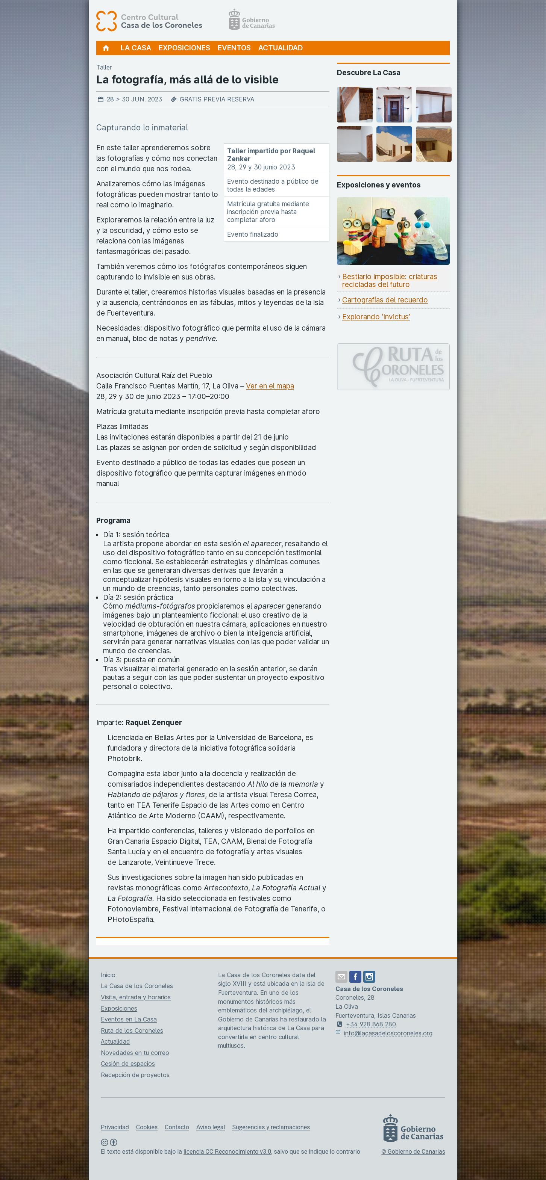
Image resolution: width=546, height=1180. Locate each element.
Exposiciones (184, 48)
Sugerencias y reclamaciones (271, 1127)
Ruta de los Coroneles (132, 1030)
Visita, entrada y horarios (136, 997)
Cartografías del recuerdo (385, 300)
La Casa (136, 48)
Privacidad (115, 1127)
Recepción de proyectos (135, 1075)
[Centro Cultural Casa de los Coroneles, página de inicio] (185, 21)
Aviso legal (210, 1127)
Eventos (234, 48)
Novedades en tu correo (135, 1052)
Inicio (108, 975)
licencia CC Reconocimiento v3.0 (227, 1151)
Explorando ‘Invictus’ (376, 317)
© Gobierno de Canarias (413, 1151)
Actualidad (280, 48)
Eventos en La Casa (129, 1019)
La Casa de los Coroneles (137, 986)
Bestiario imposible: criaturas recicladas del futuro (389, 281)
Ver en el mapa (270, 386)
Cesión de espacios (128, 1063)
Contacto (177, 1127)
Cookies (147, 1127)
